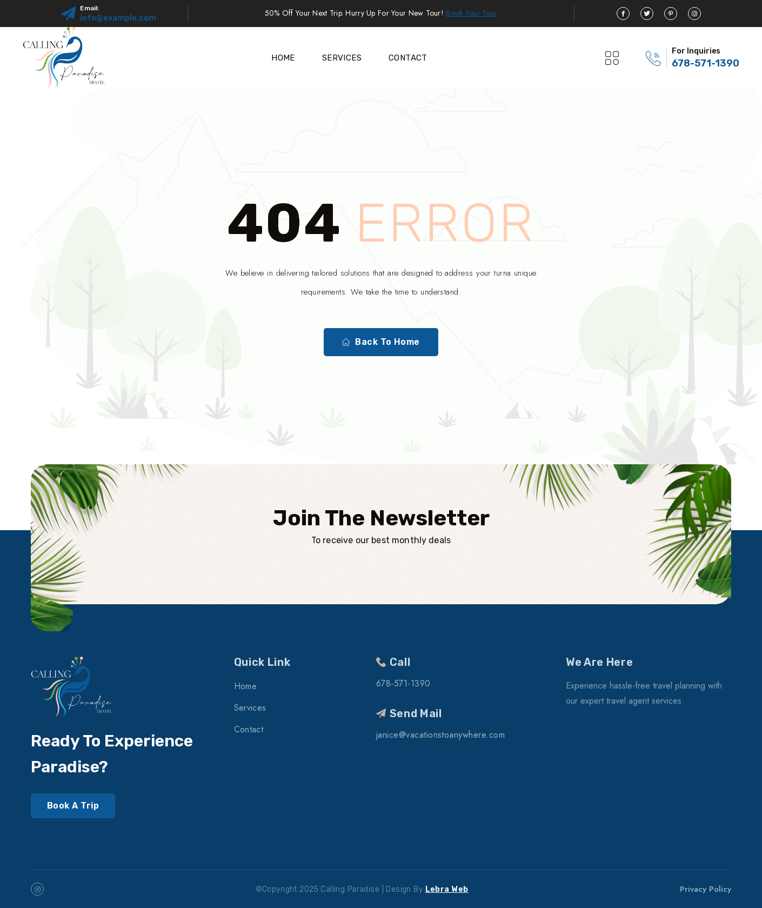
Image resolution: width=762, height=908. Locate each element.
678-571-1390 (705, 63)
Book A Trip (73, 805)
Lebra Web (447, 889)
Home (283, 58)
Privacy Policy (705, 889)
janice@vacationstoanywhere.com (440, 735)
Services (342, 58)
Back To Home (381, 342)
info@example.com (118, 18)
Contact (408, 58)
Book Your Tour (471, 13)
